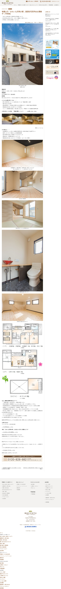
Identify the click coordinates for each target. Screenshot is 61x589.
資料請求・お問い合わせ (50, 497)
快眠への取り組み (6, 487)
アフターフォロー (6, 496)
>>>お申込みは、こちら (7, 426)
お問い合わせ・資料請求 (33, 1)
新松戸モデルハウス (49, 486)
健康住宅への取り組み (6, 486)
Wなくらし (33, 487)
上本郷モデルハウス (49, 487)
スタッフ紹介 (48, 484)
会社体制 (4, 498)
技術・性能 (4, 491)
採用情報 (47, 502)
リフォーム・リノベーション (22, 486)
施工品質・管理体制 (6, 493)
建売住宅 (18, 487)
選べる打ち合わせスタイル (7, 489)
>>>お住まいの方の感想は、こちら (10, 432)
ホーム (15, 4)
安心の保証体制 (3, 547)
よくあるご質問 (48, 493)
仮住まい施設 (48, 489)
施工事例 (32, 484)
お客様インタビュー (34, 486)
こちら (31, 22)
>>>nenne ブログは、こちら (8, 450)
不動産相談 (51, 4)
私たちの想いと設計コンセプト (8, 484)
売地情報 (18, 489)
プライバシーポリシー (50, 499)
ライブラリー (48, 491)
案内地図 (13, 94)
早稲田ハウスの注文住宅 (21, 484)
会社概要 (2, 582)
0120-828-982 (46, 1)
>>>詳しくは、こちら (31, 111)
